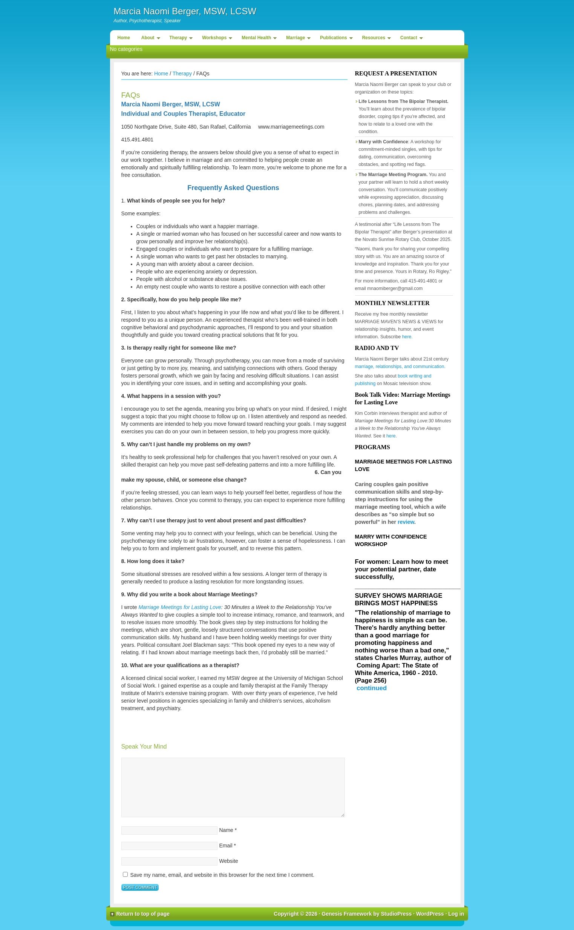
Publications (334, 39)
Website (228, 861)
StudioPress (396, 914)
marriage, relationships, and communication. (400, 366)
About (149, 39)
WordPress (430, 914)
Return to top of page (143, 914)
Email (226, 846)
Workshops (215, 39)
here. (407, 336)
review (406, 522)
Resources (374, 39)
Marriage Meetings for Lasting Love (179, 607)
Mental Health (257, 39)
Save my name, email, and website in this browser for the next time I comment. (222, 875)
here (391, 436)
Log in (456, 914)
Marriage (296, 39)
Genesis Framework (347, 914)
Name (226, 830)
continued (372, 688)
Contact (409, 39)
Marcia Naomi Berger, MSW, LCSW (185, 11)
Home (124, 37)
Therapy (179, 39)
